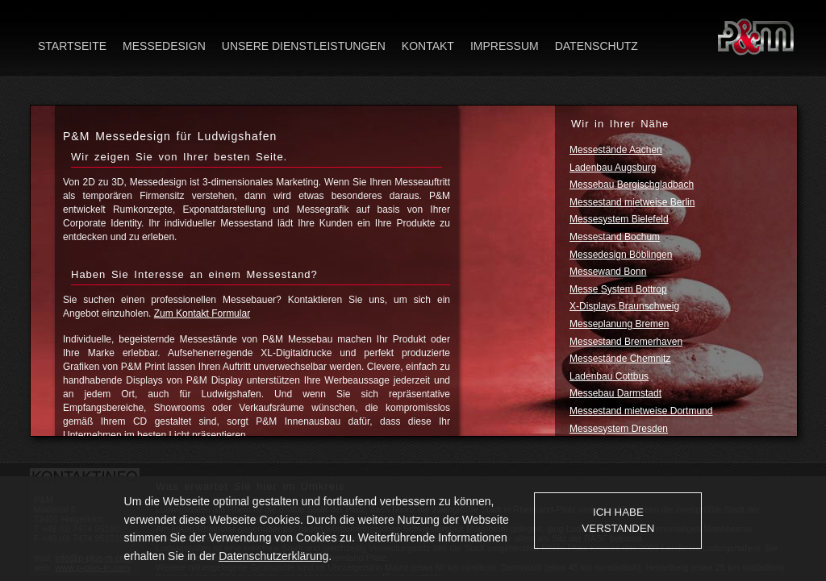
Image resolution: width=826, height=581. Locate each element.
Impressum (504, 45)
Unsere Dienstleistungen (304, 45)
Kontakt (428, 45)
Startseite (72, 45)
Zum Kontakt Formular (202, 313)
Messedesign (164, 45)
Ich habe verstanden (618, 520)
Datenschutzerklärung (273, 556)
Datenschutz (596, 45)
